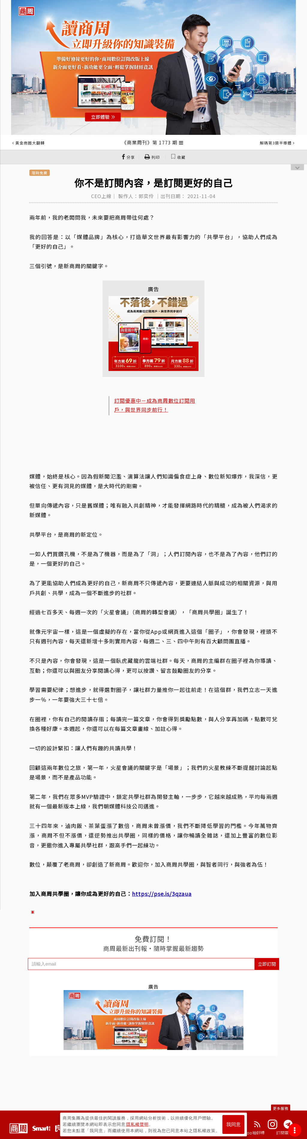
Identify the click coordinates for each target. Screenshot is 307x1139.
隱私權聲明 (137, 1124)
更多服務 (280, 1108)
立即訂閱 (267, 964)
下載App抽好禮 (250, 1133)
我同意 (233, 1124)
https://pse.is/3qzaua (162, 893)
